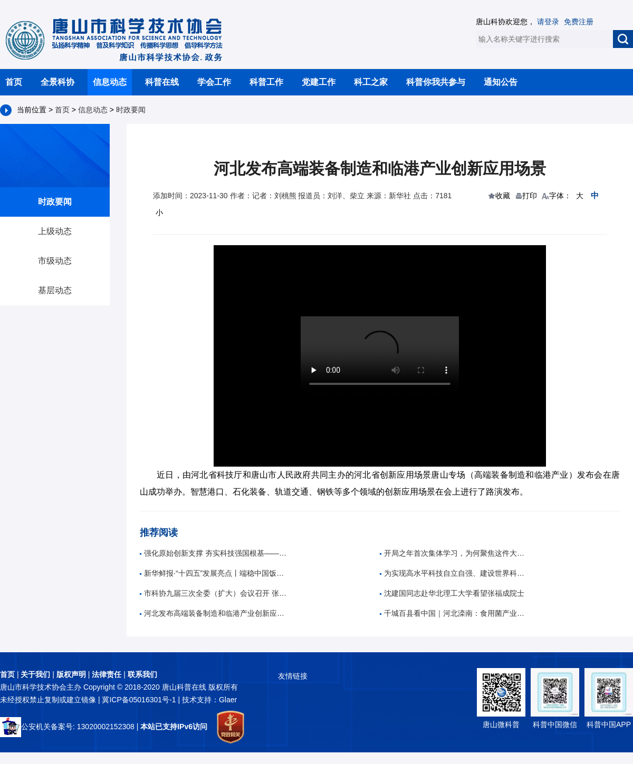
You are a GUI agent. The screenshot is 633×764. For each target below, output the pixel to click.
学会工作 (214, 82)
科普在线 (162, 82)
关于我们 (35, 674)
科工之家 (371, 82)
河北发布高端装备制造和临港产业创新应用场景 (213, 613)
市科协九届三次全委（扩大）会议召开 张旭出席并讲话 (213, 593)
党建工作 (318, 82)
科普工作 (266, 82)
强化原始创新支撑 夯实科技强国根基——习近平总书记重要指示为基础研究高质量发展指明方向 (213, 553)
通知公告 (500, 82)
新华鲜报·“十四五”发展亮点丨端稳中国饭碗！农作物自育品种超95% (213, 573)
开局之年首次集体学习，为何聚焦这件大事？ (454, 553)
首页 (13, 82)
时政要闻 (131, 109)
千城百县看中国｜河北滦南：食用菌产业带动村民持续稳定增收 (454, 613)
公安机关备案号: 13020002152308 (67, 726)
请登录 (548, 21)
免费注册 (578, 21)
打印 (529, 195)
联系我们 (142, 674)
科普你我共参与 (435, 82)
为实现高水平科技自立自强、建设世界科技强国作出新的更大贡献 (454, 573)
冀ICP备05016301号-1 (140, 699)
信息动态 (110, 82)
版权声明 (71, 674)
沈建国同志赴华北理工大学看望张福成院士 (452, 593)
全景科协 (57, 82)
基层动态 (55, 290)
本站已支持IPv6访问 (173, 726)
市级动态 (55, 260)
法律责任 (106, 674)
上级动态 (55, 231)
